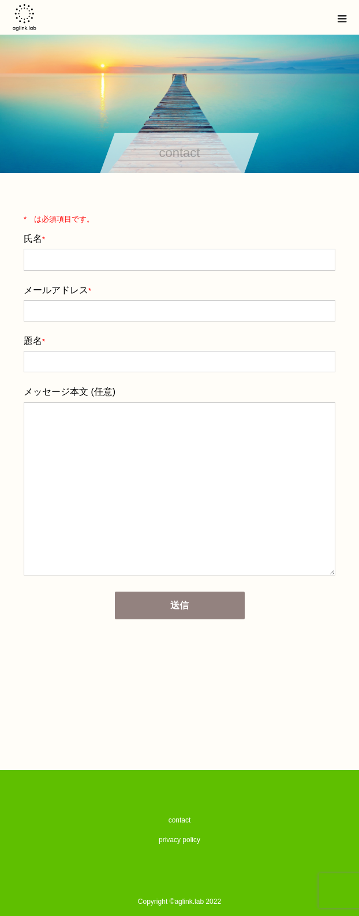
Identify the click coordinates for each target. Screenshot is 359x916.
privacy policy (179, 840)
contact (180, 820)
